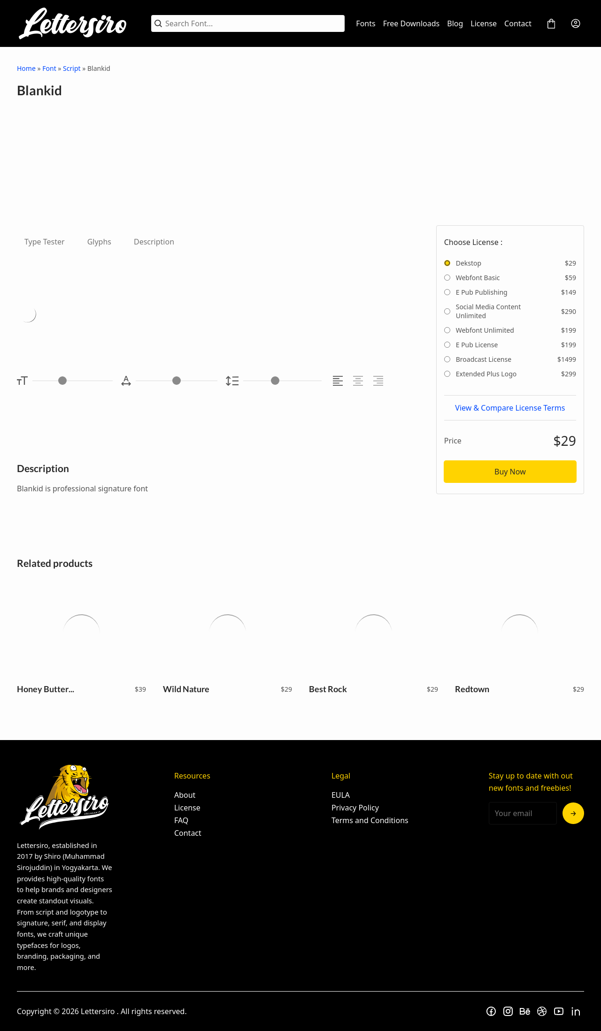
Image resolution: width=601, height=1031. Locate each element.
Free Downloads (411, 23)
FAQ (181, 820)
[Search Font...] (253, 23)
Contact (518, 23)
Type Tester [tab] (44, 242)
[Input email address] (523, 813)
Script (71, 68)
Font (49, 68)
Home (26, 68)
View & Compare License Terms (510, 408)
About (184, 795)
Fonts (365, 23)
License (483, 23)
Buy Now (510, 471)
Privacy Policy (355, 807)
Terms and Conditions (369, 820)
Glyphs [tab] (99, 242)
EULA (340, 795)
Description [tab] (154, 242)
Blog (455, 23)
